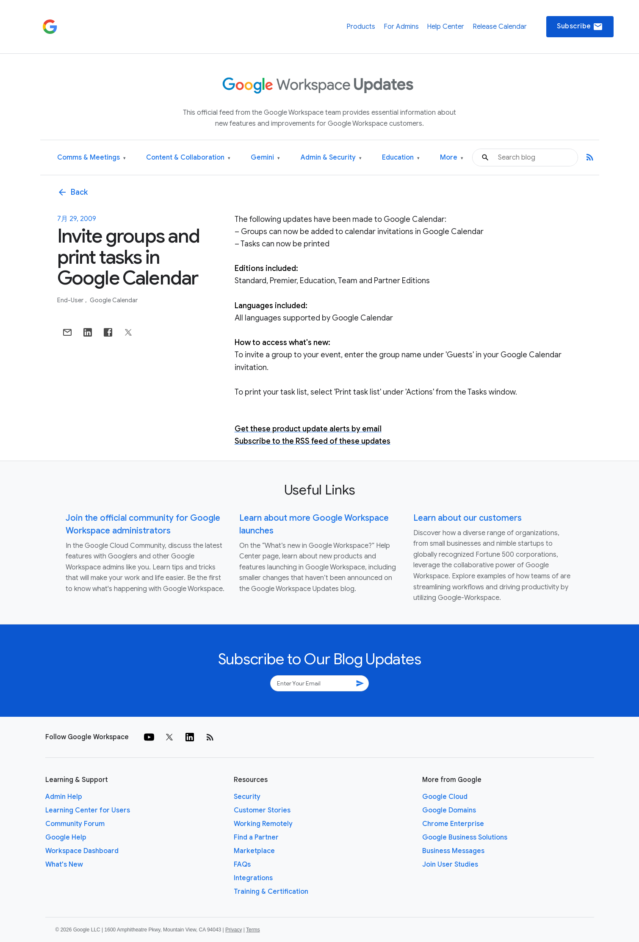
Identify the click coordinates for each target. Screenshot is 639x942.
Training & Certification (271, 891)
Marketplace (254, 851)
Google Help (65, 837)
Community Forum (75, 824)
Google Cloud (444, 797)
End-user (71, 300)
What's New (64, 864)
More (451, 158)
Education (401, 158)
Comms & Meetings (91, 158)
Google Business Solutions (464, 837)
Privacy (233, 930)
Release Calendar (500, 26)
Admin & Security (331, 158)
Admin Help (63, 797)
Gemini (265, 158)
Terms (253, 930)
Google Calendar (114, 300)
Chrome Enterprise (453, 824)
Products (360, 26)
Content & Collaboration (188, 158)
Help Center (445, 26)
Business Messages (453, 851)
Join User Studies (450, 864)
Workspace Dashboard (82, 851)
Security (247, 797)
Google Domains (449, 810)
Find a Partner (256, 837)
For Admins (401, 26)
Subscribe (580, 27)
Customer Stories (262, 810)
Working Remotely (263, 824)
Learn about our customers (467, 518)
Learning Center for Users (87, 810)
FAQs (242, 864)
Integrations (253, 878)
